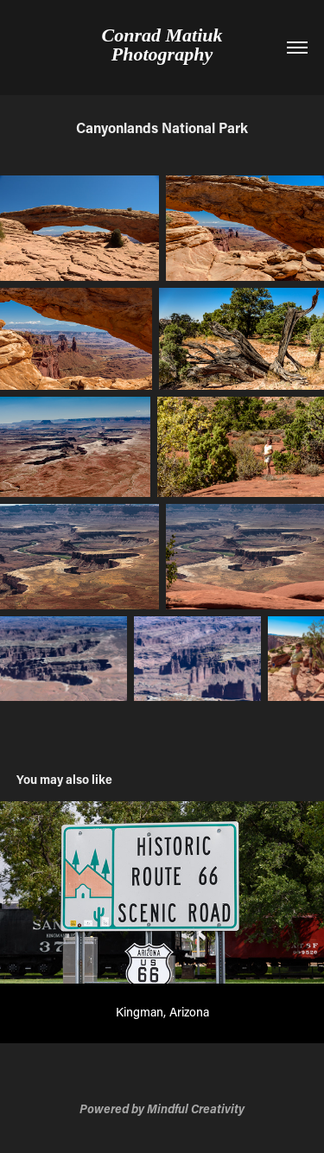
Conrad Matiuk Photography (165, 44)
